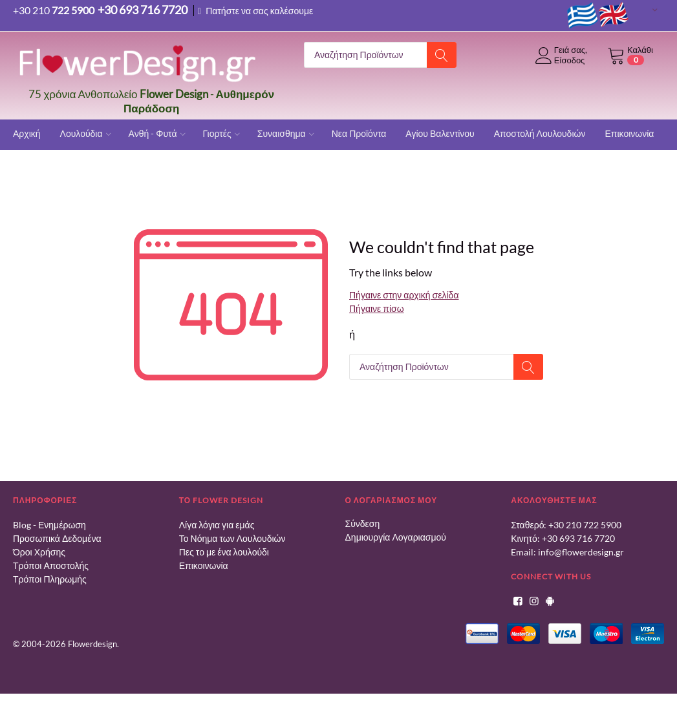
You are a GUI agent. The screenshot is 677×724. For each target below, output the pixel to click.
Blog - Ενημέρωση (49, 524)
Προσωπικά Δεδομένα (57, 538)
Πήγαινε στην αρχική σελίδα (403, 294)
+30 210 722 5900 (584, 524)
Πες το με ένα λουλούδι (224, 551)
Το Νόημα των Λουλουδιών (232, 538)
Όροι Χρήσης (39, 551)
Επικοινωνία (203, 565)
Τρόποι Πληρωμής (50, 579)
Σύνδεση (362, 523)
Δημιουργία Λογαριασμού (395, 537)
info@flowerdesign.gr (581, 551)
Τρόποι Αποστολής (51, 565)
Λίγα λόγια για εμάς (217, 524)
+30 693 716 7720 (578, 538)
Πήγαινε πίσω (376, 308)
